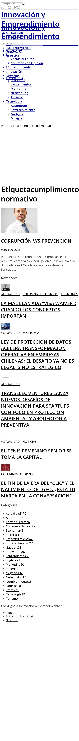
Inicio (9, 613)
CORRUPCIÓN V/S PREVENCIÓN (36, 241)
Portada (6, 126)
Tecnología (14, 101)
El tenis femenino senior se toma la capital (36, 453)
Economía (18, 80)
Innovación (14, 71)
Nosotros (12, 620)
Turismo (17, 97)
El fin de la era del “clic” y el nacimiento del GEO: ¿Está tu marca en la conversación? (38, 489)
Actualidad (14, 50)
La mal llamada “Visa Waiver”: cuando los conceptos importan (38, 309)
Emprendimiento (18, 48)
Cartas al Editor (22, 59)
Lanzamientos (21, 84)
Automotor (19, 105)
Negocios (12, 76)
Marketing (18, 88)
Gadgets (17, 114)
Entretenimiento (23, 110)
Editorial (12, 54)
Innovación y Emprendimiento (30, 19)
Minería (16, 118)
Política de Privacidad (19, 616)
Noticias (30, 441)
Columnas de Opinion (27, 44)
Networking (19, 93)
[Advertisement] (25, 154)
